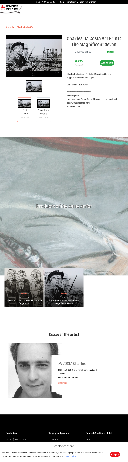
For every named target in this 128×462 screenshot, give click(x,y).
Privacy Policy (70, 456)
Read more (62, 382)
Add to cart (107, 62)
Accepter (115, 454)
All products (19, 27)
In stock (54, 439)
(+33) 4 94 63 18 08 (45, 2)
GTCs (88, 439)
